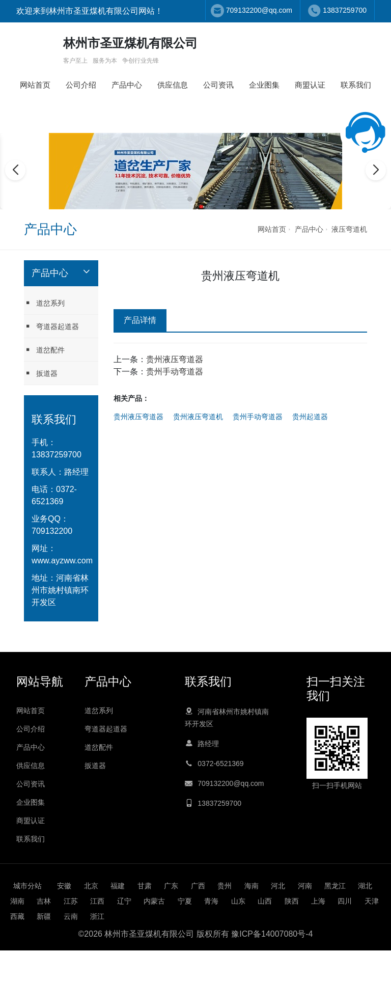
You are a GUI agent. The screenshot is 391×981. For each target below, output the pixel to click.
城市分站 (27, 886)
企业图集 (264, 84)
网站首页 (35, 84)
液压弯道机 (349, 229)
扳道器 (41, 373)
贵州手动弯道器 (174, 371)
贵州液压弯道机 (198, 417)
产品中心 (126, 84)
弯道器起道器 (51, 326)
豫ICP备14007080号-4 (272, 934)
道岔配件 (44, 349)
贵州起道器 (310, 417)
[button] (189, 199)
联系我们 (356, 84)
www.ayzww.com (62, 560)
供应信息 (172, 84)
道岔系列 (44, 302)
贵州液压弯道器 (174, 359)
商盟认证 (310, 84)
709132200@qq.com (259, 10)
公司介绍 (81, 84)
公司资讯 (218, 84)
